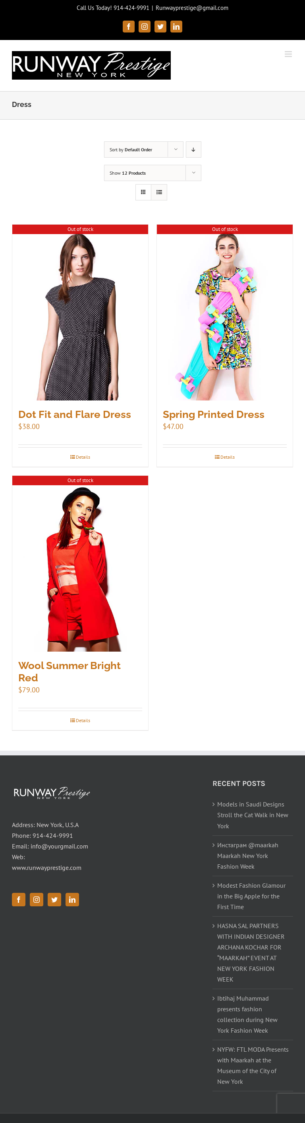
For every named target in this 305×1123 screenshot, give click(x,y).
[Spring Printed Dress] (225, 313)
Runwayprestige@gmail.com (192, 7)
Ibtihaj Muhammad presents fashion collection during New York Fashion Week (247, 1014)
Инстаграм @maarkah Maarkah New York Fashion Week (247, 855)
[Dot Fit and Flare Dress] (80, 313)
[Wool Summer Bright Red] (80, 564)
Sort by (131, 150)
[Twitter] (54, 899)
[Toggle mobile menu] (289, 54)
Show (128, 173)
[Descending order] (193, 149)
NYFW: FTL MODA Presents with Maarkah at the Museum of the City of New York (253, 1065)
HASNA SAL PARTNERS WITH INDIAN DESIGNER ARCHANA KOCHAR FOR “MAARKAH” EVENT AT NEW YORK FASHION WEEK (251, 952)
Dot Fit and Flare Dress (74, 414)
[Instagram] (36, 899)
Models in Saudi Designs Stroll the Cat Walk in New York (252, 814)
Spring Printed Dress (213, 414)
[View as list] (159, 192)
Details (83, 457)
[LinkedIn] (72, 899)
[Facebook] (18, 899)
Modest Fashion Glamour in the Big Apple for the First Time (251, 896)
